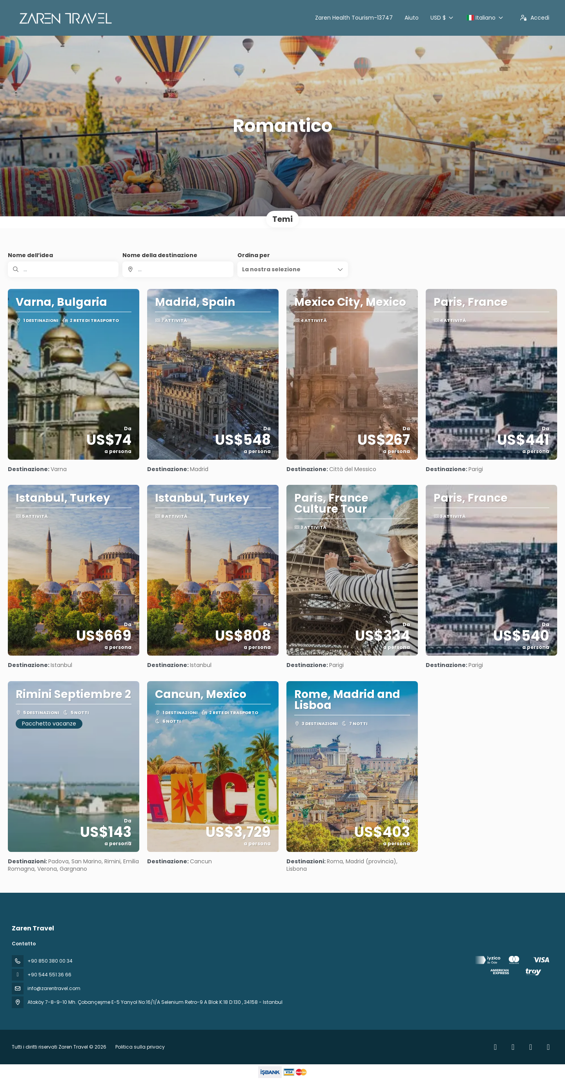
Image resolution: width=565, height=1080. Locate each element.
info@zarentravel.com (53, 988)
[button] (292, 269)
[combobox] (177, 269)
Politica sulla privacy (140, 1046)
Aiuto (412, 18)
